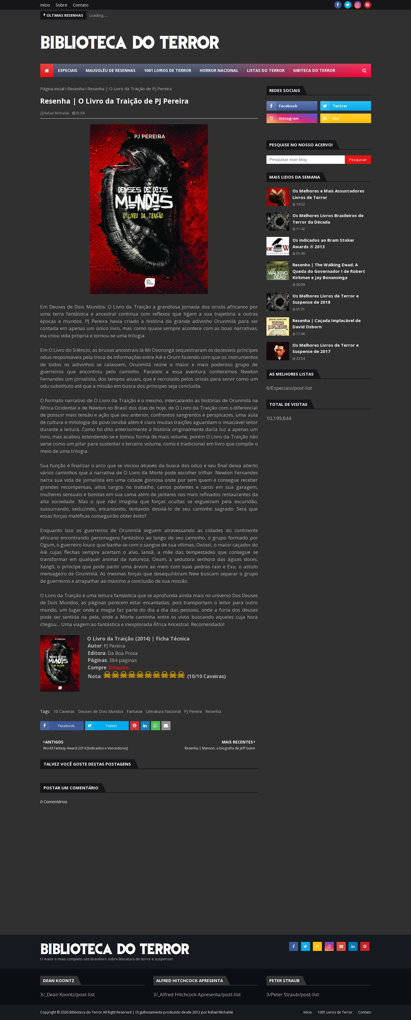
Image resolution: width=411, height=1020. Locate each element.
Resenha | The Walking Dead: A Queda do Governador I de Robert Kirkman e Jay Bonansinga (328, 271)
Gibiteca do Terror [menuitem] (314, 70)
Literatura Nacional (163, 711)
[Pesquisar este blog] (305, 159)
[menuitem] (47, 70)
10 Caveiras (64, 711)
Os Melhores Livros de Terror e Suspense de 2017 (325, 348)
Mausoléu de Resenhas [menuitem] (110, 70)
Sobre (61, 5)
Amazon (119, 667)
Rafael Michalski (56, 113)
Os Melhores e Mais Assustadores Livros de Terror (328, 194)
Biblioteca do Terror (85, 1012)
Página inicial (52, 88)
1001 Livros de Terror (335, 1012)
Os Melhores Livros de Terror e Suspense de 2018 (325, 299)
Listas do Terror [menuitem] (266, 70)
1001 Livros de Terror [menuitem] (167, 70)
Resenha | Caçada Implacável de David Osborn (326, 324)
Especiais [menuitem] (67, 70)
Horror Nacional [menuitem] (219, 70)
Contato (81, 5)
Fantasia (134, 711)
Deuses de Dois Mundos (100, 711)
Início (45, 5)
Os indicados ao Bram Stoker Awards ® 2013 (323, 243)
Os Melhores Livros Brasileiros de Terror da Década (327, 219)
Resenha (75, 88)
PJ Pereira (193, 711)
